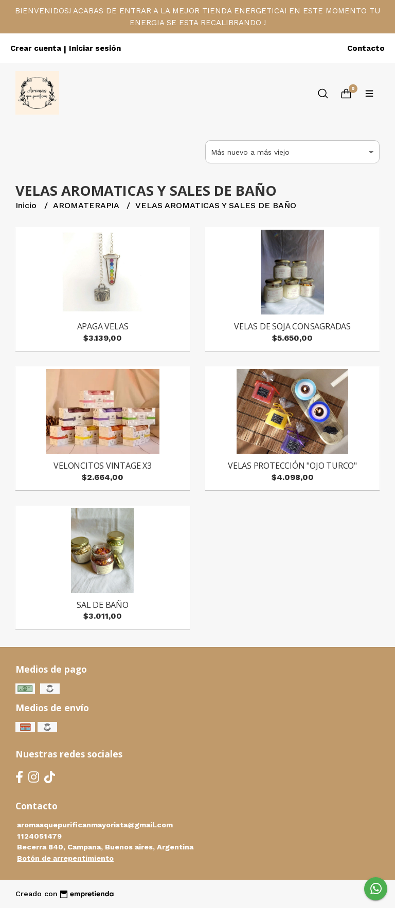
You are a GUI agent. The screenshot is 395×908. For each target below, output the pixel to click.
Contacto (366, 48)
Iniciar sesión (95, 48)
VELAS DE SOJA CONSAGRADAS (292, 326)
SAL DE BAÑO (103, 604)
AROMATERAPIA (87, 205)
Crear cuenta (35, 48)
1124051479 (39, 836)
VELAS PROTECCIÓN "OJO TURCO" (292, 465)
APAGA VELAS (103, 326)
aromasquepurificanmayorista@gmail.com (95, 825)
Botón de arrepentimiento (65, 858)
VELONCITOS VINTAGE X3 (102, 465)
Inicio (27, 205)
